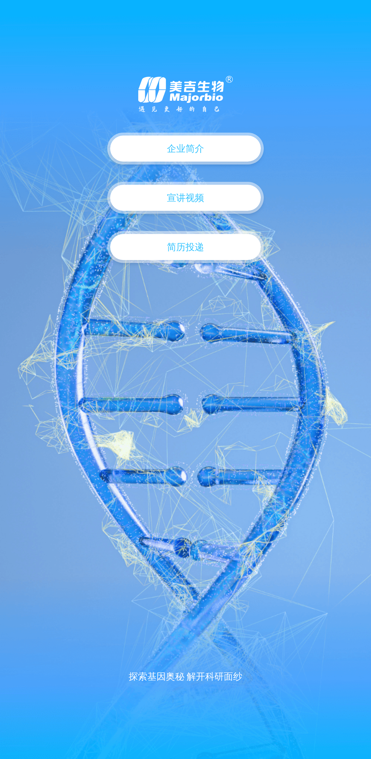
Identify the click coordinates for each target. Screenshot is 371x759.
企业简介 (185, 148)
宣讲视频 (185, 198)
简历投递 (185, 247)
